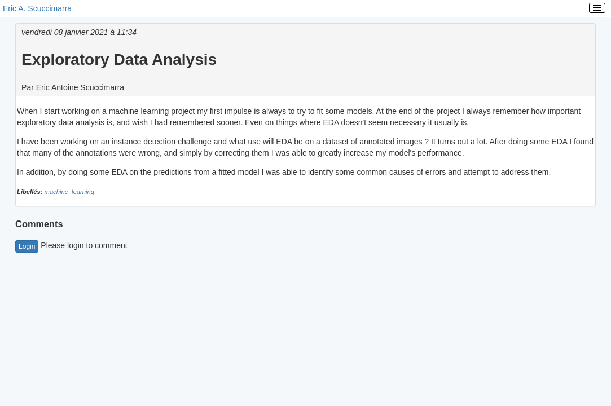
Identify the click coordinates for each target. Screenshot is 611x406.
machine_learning (69, 191)
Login (27, 246)
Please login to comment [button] (71, 245)
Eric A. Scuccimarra (37, 8)
